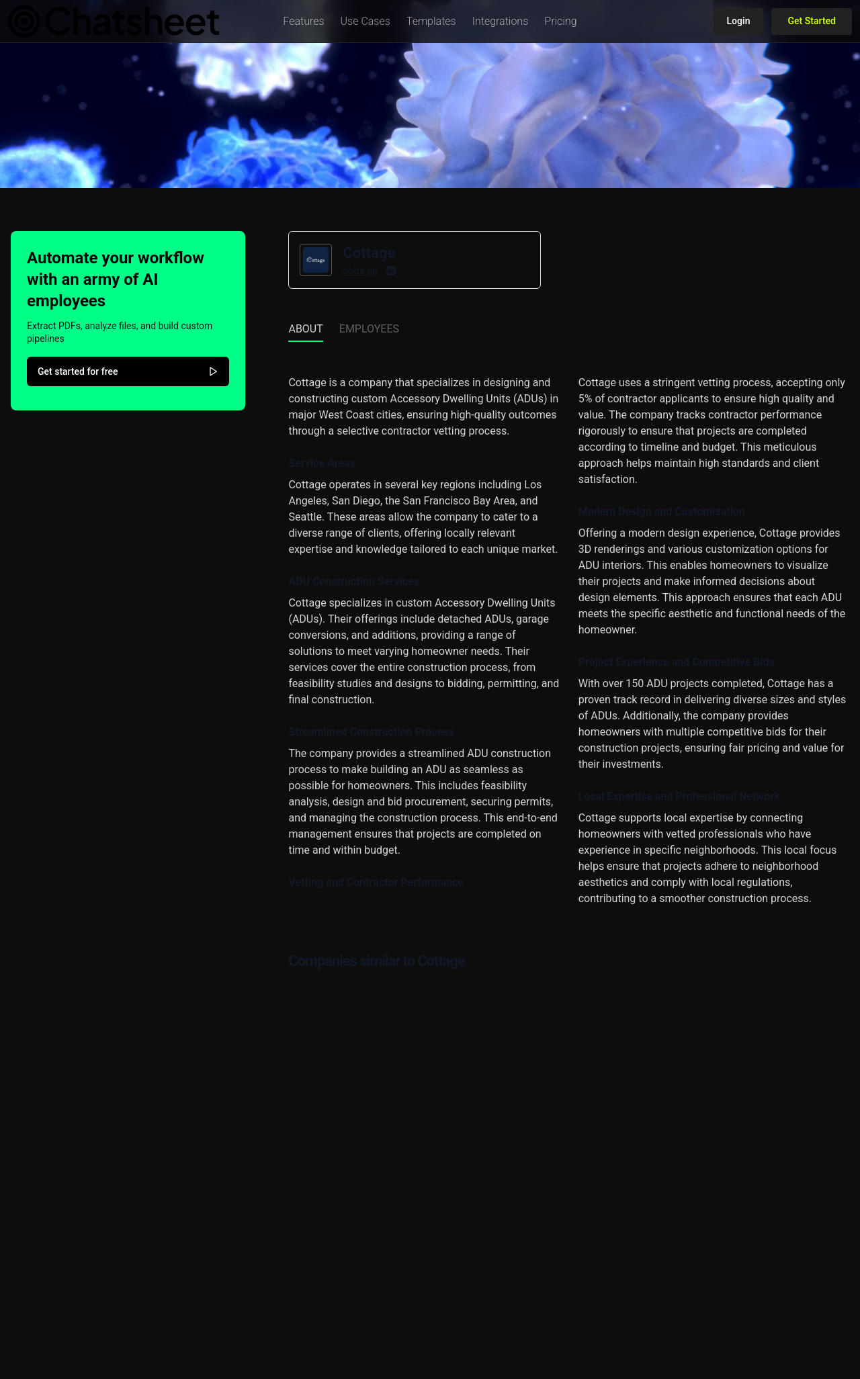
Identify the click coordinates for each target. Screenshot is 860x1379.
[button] (303, 21)
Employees (369, 328)
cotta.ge (360, 270)
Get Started (811, 20)
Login (738, 20)
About (305, 328)
